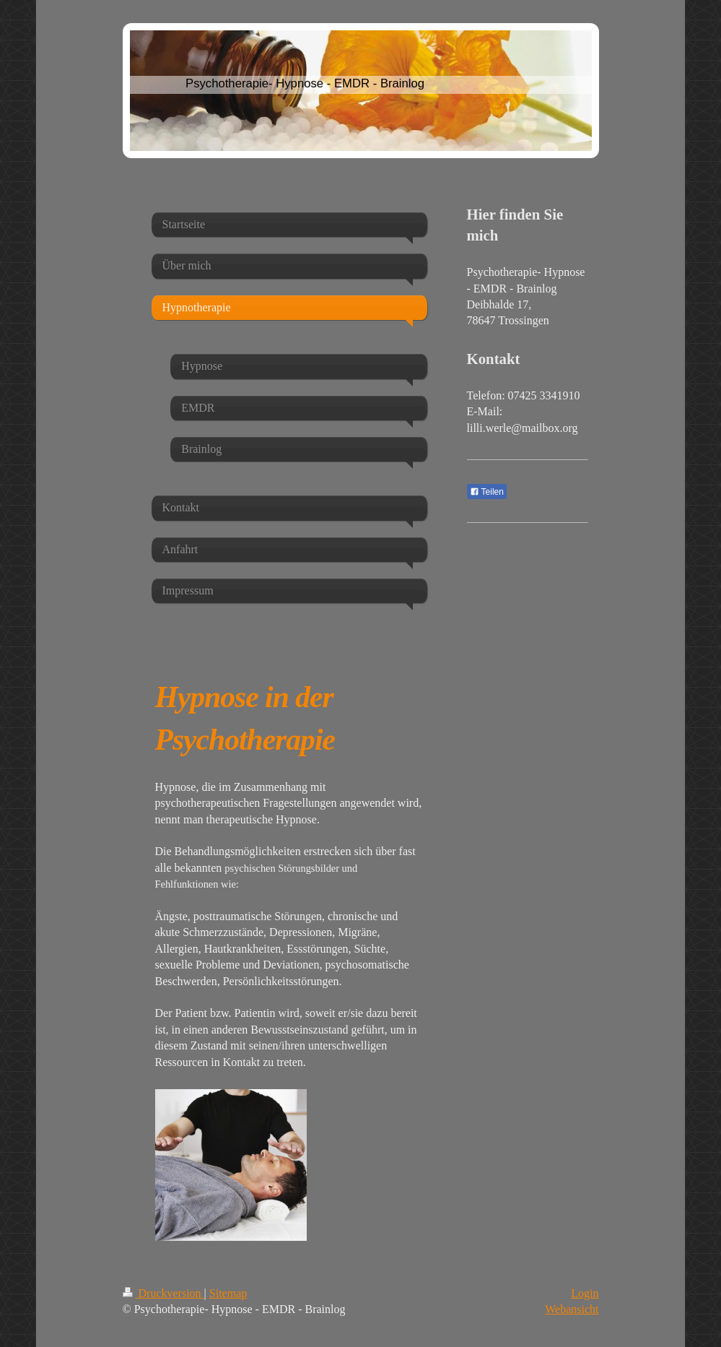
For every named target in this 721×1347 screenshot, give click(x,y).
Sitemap (228, 1293)
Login (584, 1293)
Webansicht (571, 1309)
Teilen (487, 492)
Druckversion (163, 1293)
